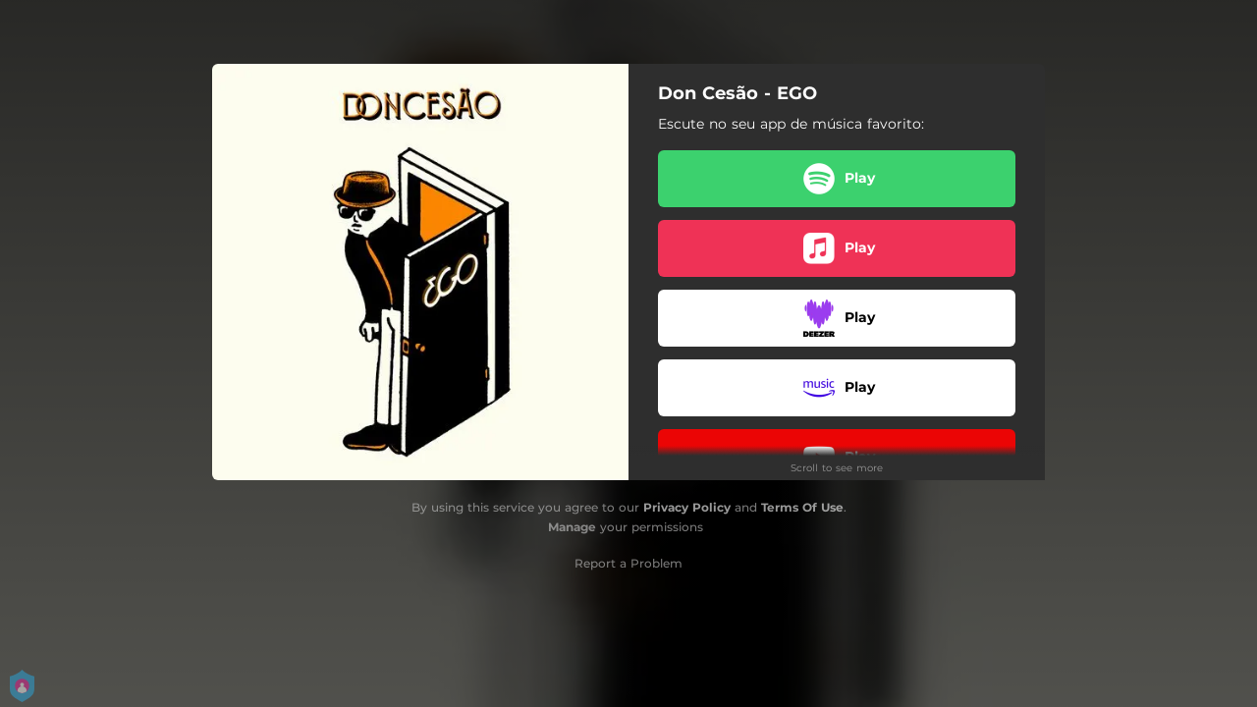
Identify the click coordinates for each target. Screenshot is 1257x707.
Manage (572, 526)
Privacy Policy (687, 507)
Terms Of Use (802, 507)
